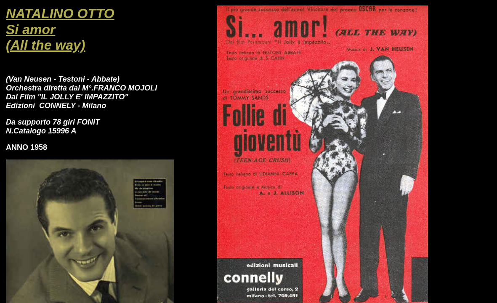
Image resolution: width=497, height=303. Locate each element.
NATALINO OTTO (60, 13)
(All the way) (45, 45)
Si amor (30, 29)
